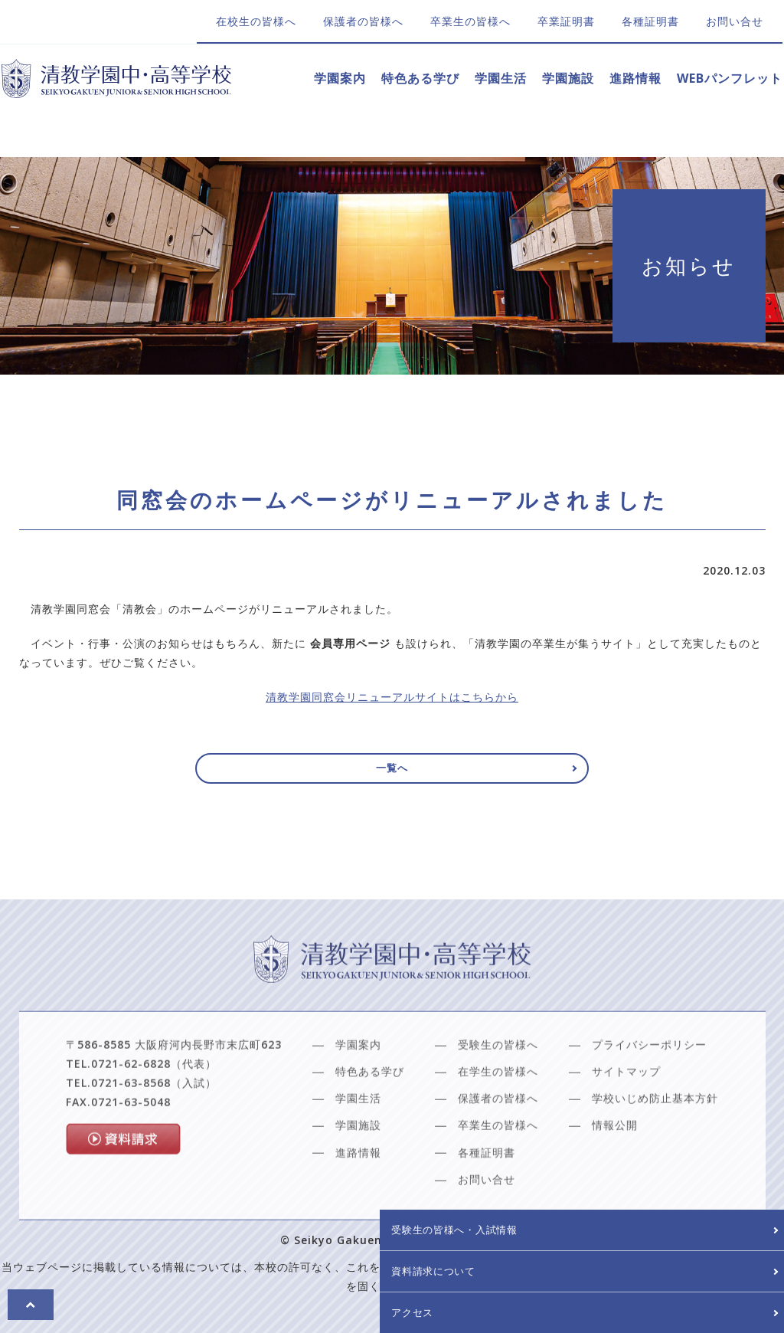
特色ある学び (420, 78)
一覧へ (392, 772)
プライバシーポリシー (649, 1084)
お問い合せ (734, 21)
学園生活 (501, 78)
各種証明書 (650, 21)
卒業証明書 (566, 21)
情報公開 (615, 1165)
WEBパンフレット (729, 78)
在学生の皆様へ (498, 1111)
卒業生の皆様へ (470, 21)
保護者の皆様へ (363, 21)
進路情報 (635, 78)
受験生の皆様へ (498, 1084)
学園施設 (568, 78)
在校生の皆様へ (256, 21)
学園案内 (340, 78)
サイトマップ (626, 1111)
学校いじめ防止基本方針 (655, 1138)
